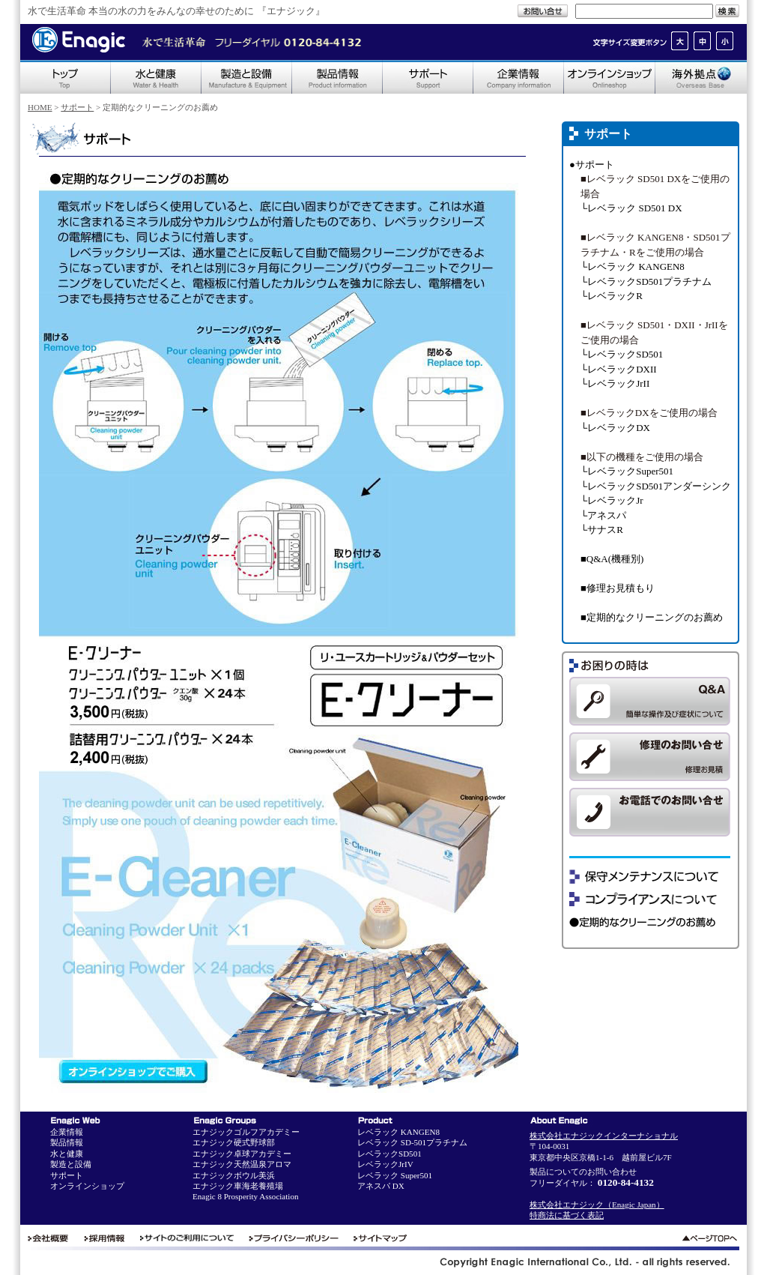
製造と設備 (70, 1164)
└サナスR (601, 529)
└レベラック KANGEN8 (632, 266)
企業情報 (66, 1131)
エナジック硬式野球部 (233, 1142)
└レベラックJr (611, 500)
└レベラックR (611, 295)
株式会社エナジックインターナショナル (604, 1135)
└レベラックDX (615, 427)
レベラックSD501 (389, 1153)
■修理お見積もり (617, 588)
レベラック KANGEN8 (398, 1131)
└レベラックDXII (618, 369)
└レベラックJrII (614, 383)
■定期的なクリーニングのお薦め (651, 617)
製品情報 (66, 1142)
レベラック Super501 (394, 1175)
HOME (40, 107)
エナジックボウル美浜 (233, 1175)
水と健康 (66, 1153)
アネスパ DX (380, 1185)
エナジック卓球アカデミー (241, 1153)
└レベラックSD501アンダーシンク (655, 486)
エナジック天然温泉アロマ (241, 1164)
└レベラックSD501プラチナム (646, 281)
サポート (77, 107)
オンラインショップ (87, 1185)
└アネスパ (603, 515)
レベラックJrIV (385, 1164)
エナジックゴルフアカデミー (246, 1131)
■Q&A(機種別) (611, 558)
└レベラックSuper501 (626, 471)
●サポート (591, 164)
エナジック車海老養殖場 (237, 1185)
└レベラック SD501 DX (631, 208)
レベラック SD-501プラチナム (412, 1142)
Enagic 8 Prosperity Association (245, 1196)
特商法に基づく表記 (567, 1215)
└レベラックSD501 (621, 354)
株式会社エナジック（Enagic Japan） (597, 1204)
